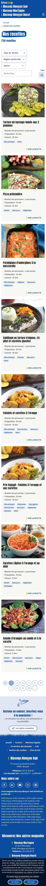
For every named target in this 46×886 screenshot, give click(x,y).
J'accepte (31, 882)
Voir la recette (34, 149)
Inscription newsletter (23, 728)
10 (29, 688)
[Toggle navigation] (43, 15)
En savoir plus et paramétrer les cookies (23, 876)
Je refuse (15, 882)
